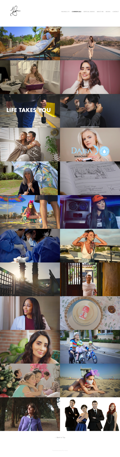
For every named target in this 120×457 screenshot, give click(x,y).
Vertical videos (88, 12)
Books (108, 12)
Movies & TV (65, 12)
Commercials (76, 12)
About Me (100, 12)
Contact (116, 12)
